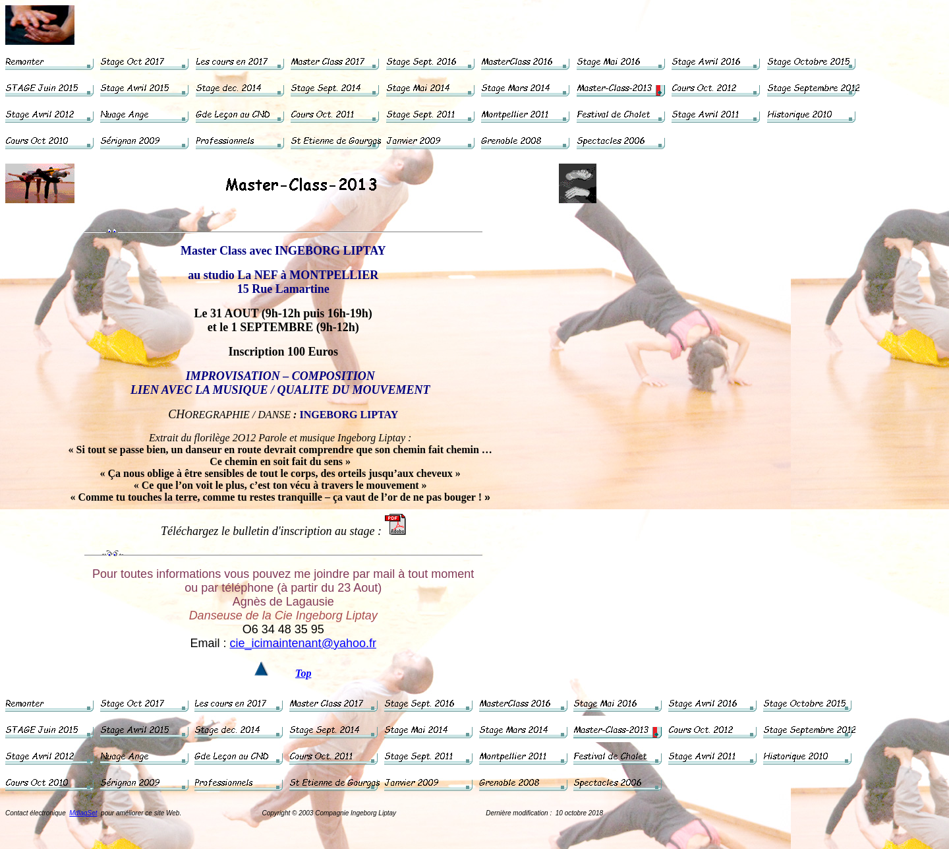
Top (303, 673)
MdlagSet (83, 813)
